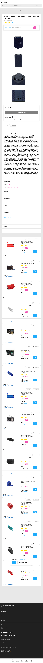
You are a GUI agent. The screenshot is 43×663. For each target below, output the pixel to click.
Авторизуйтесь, (8, 27)
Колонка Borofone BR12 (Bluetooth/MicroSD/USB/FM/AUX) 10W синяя (28, 393)
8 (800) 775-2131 (7, 632)
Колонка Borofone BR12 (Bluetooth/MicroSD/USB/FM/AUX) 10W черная (28, 548)
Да (14, 562)
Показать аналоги (21, 112)
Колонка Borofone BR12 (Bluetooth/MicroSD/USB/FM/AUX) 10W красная (28, 242)
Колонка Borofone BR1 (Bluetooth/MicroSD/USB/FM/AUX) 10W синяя (28, 371)
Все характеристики (8, 217)
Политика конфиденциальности (7, 644)
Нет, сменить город (23, 562)
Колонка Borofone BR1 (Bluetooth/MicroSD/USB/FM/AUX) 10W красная (28, 570)
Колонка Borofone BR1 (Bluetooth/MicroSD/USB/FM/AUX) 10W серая (28, 307)
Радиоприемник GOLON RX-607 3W (27, 328)
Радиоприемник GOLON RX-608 (27, 263)
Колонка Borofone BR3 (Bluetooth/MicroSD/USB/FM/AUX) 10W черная (28, 436)
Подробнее (26, 252)
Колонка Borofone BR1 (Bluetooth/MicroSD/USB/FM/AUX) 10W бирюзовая (28, 525)
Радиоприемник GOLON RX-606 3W (27, 415)
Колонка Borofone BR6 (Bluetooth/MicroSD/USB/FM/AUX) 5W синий (28, 481)
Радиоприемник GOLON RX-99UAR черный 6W (27, 349)
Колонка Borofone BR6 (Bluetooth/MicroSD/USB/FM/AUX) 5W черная (28, 459)
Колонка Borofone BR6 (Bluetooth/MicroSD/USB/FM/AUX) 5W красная (28, 503)
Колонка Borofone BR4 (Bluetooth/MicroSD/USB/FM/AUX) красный (28, 284)
